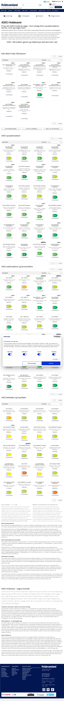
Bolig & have (14, 673)
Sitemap (24, 679)
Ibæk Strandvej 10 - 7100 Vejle (48, 678)
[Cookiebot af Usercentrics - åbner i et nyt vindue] (54, 337)
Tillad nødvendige (32, 363)
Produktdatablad (9, 74)
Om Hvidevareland (26, 671)
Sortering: (44, 60)
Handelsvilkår (4, 675)
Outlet (49, 10)
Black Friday (24, 673)
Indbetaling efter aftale (27, 668)
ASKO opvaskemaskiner (10, 135)
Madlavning (17, 10)
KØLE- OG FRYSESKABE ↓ (53, 128)
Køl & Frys (25, 10)
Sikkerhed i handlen (26, 669)
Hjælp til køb (3, 669)
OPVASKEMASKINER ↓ (11, 128)
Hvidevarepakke (25, 672)
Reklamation (4, 672)
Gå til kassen (58, 7)
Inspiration (24, 676)
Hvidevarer (14, 668)
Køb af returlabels (5, 676)
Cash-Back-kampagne (26, 675)
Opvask (10, 10)
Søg (40, 5)
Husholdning (33, 10)
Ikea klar (24, 677)
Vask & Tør (4, 10)
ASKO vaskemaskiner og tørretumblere (17, 266)
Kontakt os (3, 668)
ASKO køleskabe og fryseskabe (13, 397)
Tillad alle (51, 363)
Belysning (14, 671)
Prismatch (40, 16)
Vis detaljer (55, 359)
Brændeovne (14, 672)
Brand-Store (42, 10)
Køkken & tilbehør (15, 669)
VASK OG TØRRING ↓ (32, 128)
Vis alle (60, 56)
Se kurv (51, 7)
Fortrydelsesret (4, 673)
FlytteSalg (55, 10)
